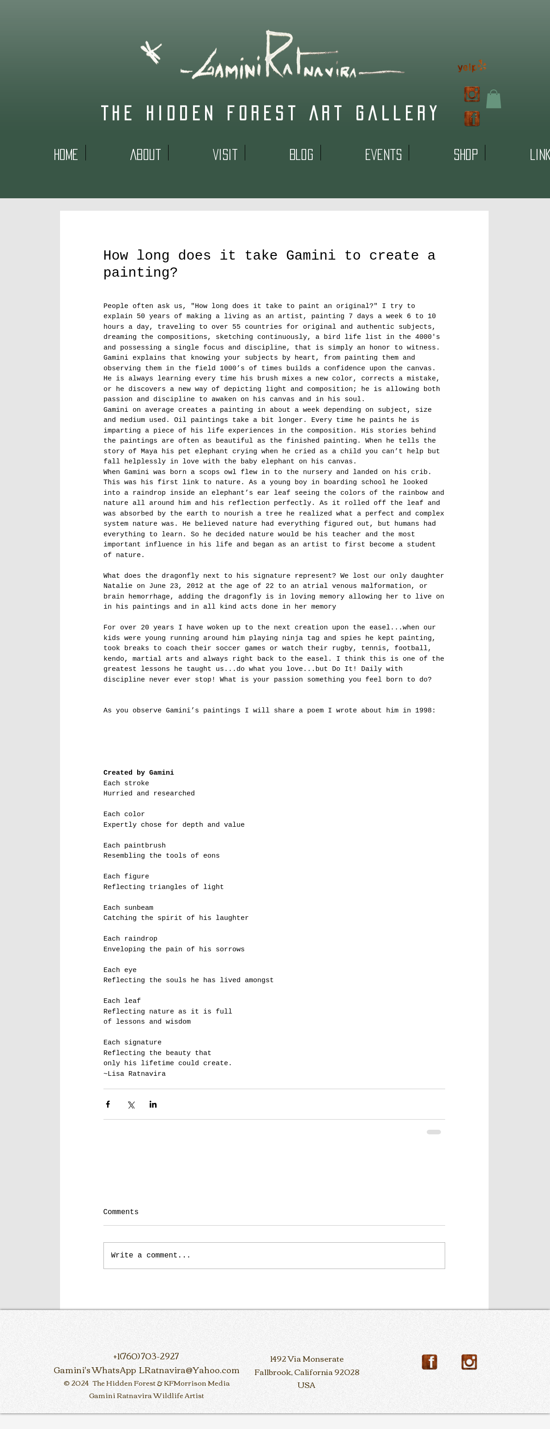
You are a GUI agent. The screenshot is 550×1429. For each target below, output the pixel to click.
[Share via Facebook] (107, 1104)
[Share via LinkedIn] (153, 1104)
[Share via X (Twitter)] (130, 1104)
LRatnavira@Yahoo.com (189, 1369)
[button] (494, 98)
